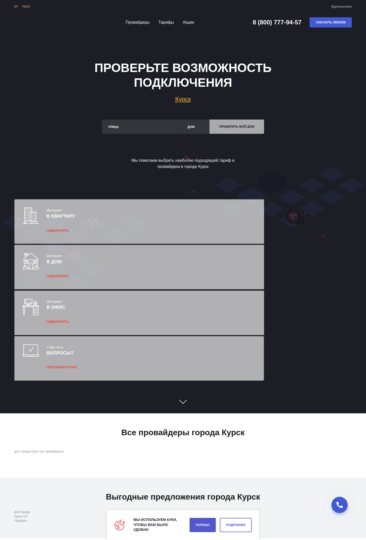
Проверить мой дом (236, 126)
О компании (241, 503)
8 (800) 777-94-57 (277, 22)
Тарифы (166, 22)
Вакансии (212, 503)
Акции (188, 22)
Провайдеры (138, 22)
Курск (183, 99)
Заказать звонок (331, 22)
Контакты (186, 503)
